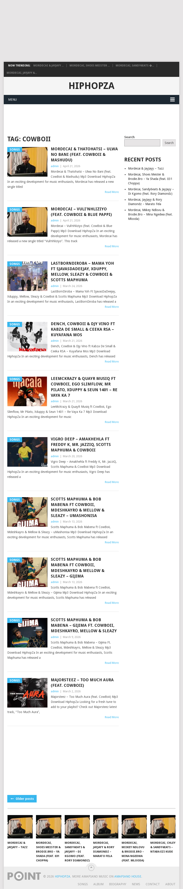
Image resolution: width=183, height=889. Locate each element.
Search (129, 137)
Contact (153, 884)
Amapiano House (127, 876)
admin (55, 166)
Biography (117, 884)
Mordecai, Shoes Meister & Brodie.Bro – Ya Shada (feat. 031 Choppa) (150, 179)
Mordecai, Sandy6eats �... (135, 65)
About (170, 884)
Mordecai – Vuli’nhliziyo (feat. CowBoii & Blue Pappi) (81, 212)
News (136, 884)
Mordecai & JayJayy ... (48, 65)
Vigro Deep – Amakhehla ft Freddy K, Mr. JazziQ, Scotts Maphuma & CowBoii (81, 444)
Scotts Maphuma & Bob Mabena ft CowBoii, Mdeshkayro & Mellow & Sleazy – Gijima (77, 567)
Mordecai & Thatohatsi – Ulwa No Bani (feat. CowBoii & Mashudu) (84, 154)
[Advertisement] (91, 31)
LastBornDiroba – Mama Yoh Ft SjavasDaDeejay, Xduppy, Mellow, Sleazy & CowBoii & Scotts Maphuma (82, 271)
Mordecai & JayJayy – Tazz (146, 168)
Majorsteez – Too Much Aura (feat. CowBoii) (82, 683)
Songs (83, 884)
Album (98, 884)
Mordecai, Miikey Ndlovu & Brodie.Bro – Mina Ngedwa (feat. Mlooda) (150, 214)
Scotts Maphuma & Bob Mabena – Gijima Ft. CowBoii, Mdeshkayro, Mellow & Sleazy (84, 625)
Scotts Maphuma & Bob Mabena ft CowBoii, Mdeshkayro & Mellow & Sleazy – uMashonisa (77, 507)
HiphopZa (91, 86)
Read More (112, 192)
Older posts (22, 798)
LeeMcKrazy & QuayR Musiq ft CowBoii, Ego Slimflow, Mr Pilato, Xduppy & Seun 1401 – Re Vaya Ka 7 (84, 387)
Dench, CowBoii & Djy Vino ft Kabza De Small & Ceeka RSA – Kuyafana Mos (83, 329)
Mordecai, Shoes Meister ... (90, 65)
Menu (12, 99)
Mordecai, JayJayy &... (22, 72)
